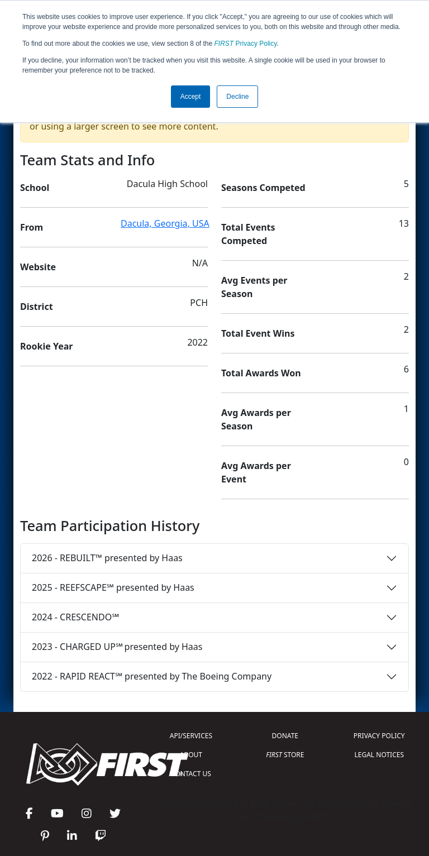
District (36, 306)
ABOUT (191, 754)
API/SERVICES (191, 735)
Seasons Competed (263, 187)
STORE (285, 754)
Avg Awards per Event (256, 472)
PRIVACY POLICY (379, 735)
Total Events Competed (248, 234)
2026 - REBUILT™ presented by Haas (107, 558)
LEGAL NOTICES (379, 754)
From (31, 227)
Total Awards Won (261, 373)
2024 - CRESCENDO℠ (75, 617)
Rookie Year (46, 346)
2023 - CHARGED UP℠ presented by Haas (117, 646)
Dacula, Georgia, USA (165, 223)
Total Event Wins (257, 333)
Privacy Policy (245, 43)
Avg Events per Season (254, 287)
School (34, 187)
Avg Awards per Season (256, 419)
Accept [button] (190, 97)
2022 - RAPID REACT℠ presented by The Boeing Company (151, 676)
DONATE (285, 735)
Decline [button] (237, 97)
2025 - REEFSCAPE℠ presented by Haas (113, 587)
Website (38, 267)
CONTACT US (191, 773)
